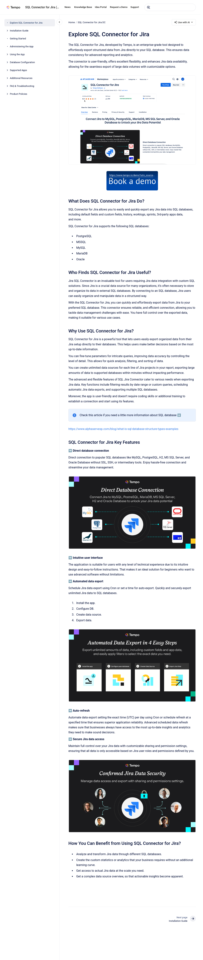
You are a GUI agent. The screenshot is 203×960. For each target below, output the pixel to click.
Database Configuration (22, 62)
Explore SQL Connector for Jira (26, 22)
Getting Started (18, 38)
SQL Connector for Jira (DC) (42, 7)
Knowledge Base (83, 7)
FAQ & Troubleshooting (22, 86)
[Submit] (149, 7)
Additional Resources (21, 78)
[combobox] (170, 7)
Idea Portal (100, 7)
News (68, 7)
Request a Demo (118, 7)
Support (135, 7)
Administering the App (21, 46)
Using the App (17, 54)
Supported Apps (18, 70)
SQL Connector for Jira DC (91, 22)
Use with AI (183, 22)
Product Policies (18, 94)
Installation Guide (19, 30)
